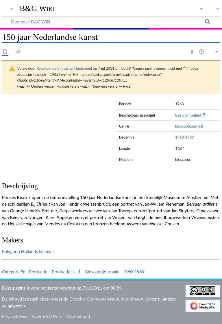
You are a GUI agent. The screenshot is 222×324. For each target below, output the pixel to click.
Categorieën (13, 271)
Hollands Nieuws (37, 251)
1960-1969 (184, 137)
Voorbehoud (78, 316)
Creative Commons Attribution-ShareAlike (109, 298)
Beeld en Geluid (188, 115)
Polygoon (11, 251)
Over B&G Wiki (47, 316)
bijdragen (83, 68)
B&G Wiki (37, 8)
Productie (38, 271)
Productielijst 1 (66, 271)
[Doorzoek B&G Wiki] (111, 21)
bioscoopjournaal (189, 126)
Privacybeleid (15, 316)
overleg (67, 68)
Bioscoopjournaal (101, 271)
